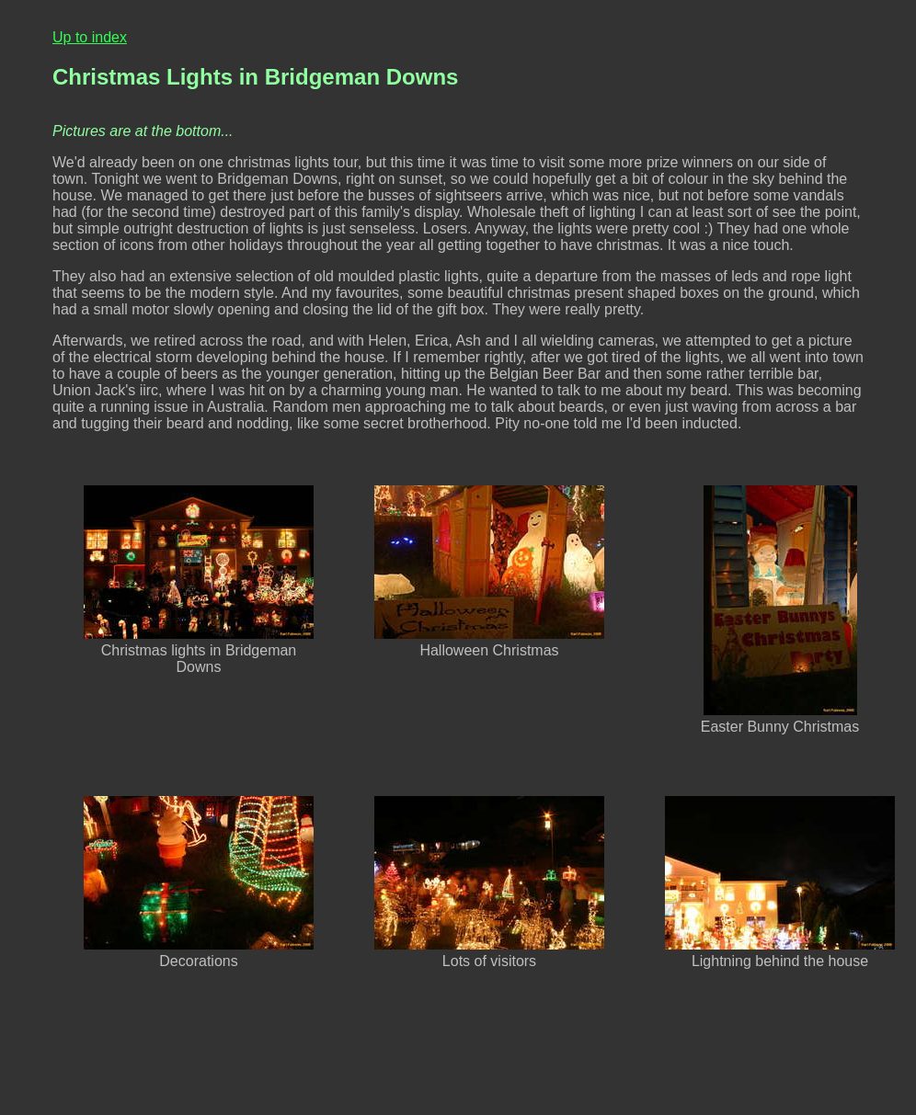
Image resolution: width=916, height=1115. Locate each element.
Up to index (89, 37)
